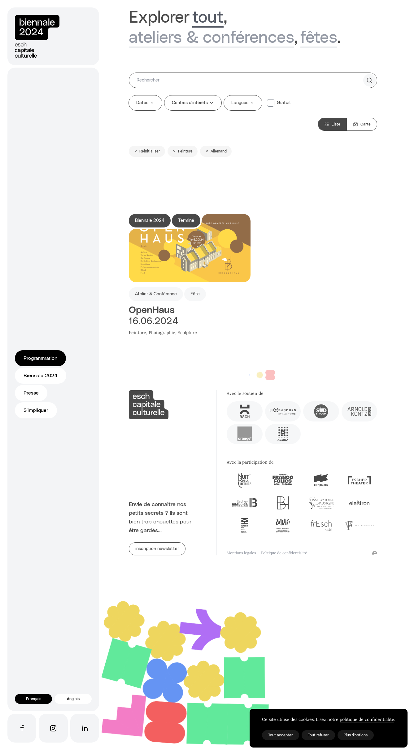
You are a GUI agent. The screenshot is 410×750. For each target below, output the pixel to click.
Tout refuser (318, 735)
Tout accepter (280, 735)
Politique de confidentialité (284, 552)
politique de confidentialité (367, 719)
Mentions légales (241, 552)
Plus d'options (356, 735)
